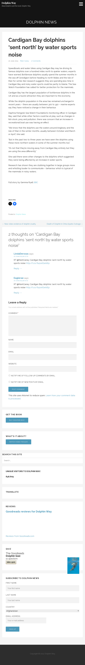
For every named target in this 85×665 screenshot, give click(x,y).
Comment (13, 313)
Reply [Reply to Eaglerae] (16, 293)
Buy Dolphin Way (17, 420)
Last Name (11, 595)
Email (11, 352)
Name (11, 340)
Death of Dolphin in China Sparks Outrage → (65, 224)
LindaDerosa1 (21, 253)
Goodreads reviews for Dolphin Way (29, 511)
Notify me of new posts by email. (27, 382)
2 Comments (36, 61)
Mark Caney (24, 61)
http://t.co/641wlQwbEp (38, 263)
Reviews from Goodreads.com (20, 536)
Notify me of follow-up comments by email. (33, 376)
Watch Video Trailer (18, 442)
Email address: (26, 619)
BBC (36, 182)
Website (12, 364)
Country (10, 607)
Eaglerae (19, 278)
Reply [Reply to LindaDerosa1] (16, 268)
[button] (82, 4)
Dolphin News (21, 214)
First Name (11, 583)
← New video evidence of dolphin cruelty (19, 224)
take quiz (11, 562)
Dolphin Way (9, 3)
